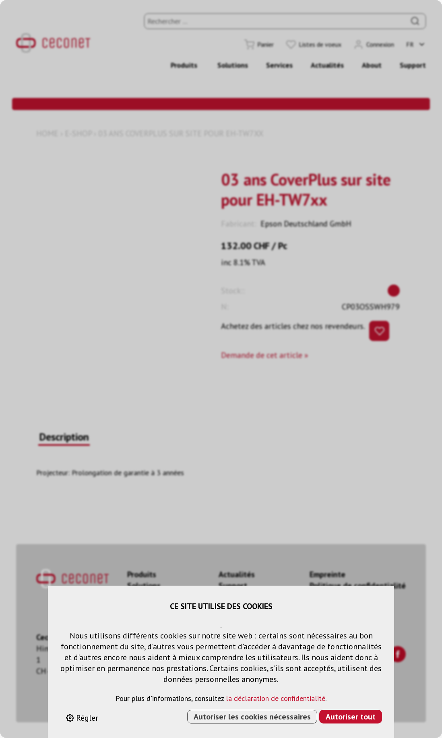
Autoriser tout (351, 716)
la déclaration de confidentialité (275, 698)
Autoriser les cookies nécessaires (252, 716)
